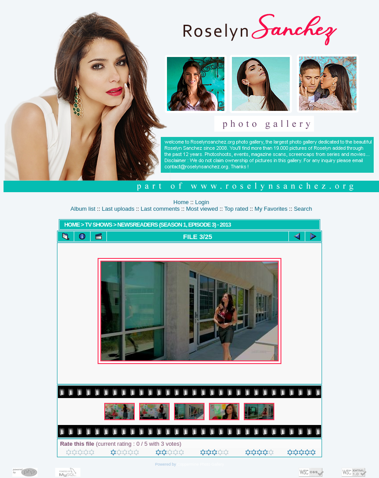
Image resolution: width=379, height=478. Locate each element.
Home (181, 202)
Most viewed (202, 208)
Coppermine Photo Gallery (200, 464)
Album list (83, 208)
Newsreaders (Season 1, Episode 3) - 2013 (174, 224)
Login (202, 202)
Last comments (160, 208)
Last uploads (118, 208)
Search (303, 208)
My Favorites (270, 208)
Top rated (236, 208)
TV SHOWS (98, 224)
